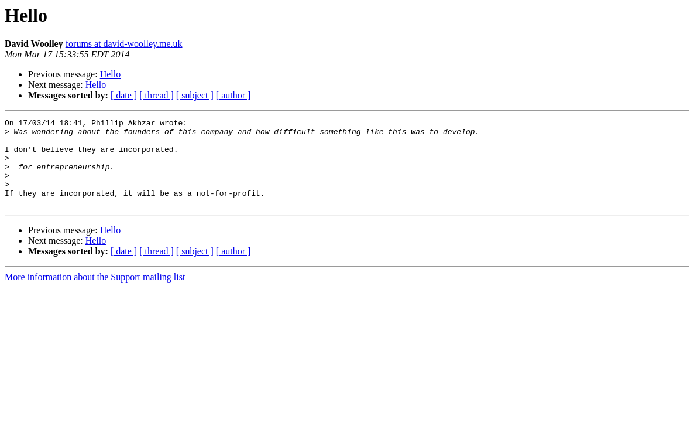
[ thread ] (156, 95)
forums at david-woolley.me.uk (124, 44)
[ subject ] (195, 95)
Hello (110, 74)
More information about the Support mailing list (95, 295)
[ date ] (124, 95)
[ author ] (233, 95)
